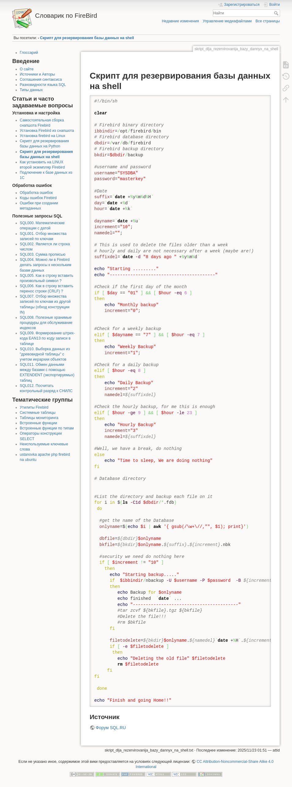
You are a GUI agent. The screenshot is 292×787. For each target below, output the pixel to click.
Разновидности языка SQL (43, 85)
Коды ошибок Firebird (38, 198)
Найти (277, 13)
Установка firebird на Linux (42, 136)
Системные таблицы (38, 412)
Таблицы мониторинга (39, 418)
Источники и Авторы (37, 74)
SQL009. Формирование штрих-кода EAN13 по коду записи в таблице (47, 338)
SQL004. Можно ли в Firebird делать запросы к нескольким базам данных (45, 265)
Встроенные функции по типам (47, 428)
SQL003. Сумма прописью (43, 254)
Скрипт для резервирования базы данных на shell (87, 38)
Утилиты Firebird (34, 407)
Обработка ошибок (36, 193)
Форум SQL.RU (111, 727)
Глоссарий (29, 52)
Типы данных (31, 90)
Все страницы (268, 21)
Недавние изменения (180, 21)
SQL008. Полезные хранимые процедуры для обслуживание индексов (46, 322)
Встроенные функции (38, 423)
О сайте (27, 69)
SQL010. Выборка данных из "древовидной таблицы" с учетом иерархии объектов (45, 354)
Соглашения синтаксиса (41, 79)
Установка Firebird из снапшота (47, 130)
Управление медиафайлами (227, 21)
